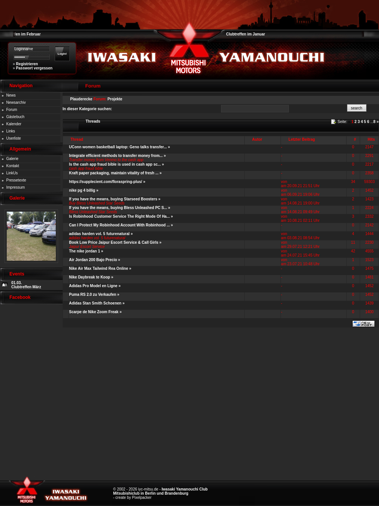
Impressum (15, 187)
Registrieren (27, 64)
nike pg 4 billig (82, 190)
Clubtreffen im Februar (20, 34)
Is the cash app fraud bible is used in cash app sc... (115, 164)
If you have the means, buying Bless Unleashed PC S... (118, 208)
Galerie (12, 159)
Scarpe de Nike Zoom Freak (93, 312)
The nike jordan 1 (84, 251)
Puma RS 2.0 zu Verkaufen (92, 294)
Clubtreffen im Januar (245, 34)
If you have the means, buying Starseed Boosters (113, 199)
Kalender (13, 124)
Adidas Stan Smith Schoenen (95, 303)
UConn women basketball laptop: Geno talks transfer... (118, 147)
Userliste (13, 138)
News (11, 95)
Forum (11, 110)
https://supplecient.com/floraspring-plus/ (105, 182)
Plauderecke (81, 99)
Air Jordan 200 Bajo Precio (93, 260)
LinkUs (12, 173)
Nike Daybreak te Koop (89, 277)
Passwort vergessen (34, 68)
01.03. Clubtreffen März (26, 285)
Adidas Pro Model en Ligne (93, 286)
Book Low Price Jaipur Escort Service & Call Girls (113, 242)
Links (10, 131)
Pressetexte (16, 180)
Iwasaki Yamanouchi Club (185, 489)
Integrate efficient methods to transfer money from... (116, 156)
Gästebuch (15, 117)
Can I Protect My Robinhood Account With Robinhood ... (119, 225)
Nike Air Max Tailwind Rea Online (98, 268)
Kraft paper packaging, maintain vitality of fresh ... (113, 173)
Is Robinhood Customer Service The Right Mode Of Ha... (119, 216)
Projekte (114, 99)
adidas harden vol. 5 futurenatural (99, 234)
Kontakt (12, 166)
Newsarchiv (16, 102)
